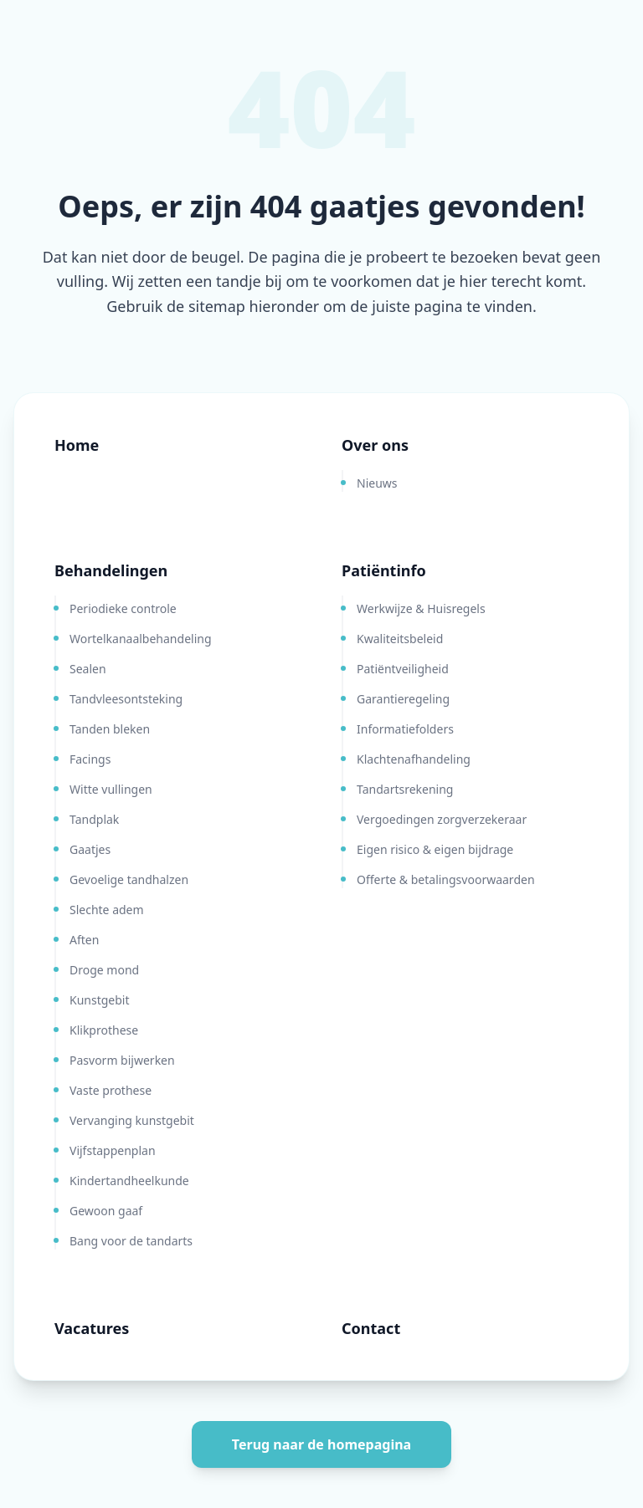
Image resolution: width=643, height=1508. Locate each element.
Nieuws (377, 483)
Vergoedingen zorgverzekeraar (442, 819)
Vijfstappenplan (112, 1150)
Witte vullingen (110, 789)
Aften (84, 940)
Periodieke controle (123, 608)
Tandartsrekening (405, 789)
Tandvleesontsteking (126, 699)
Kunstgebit (99, 1000)
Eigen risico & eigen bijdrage (435, 849)
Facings (90, 759)
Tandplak (94, 819)
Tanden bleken (109, 729)
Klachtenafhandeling (414, 759)
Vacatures (91, 1328)
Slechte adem (106, 910)
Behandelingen (110, 570)
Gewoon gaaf (105, 1211)
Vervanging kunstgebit (131, 1120)
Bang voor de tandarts (131, 1241)
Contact (371, 1328)
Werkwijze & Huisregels (421, 608)
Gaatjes (90, 849)
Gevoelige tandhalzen (128, 879)
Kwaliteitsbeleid (400, 639)
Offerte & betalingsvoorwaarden (446, 879)
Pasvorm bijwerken (122, 1060)
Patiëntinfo (384, 570)
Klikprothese (103, 1030)
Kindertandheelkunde (129, 1181)
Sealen (87, 669)
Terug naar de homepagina (321, 1444)
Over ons (375, 445)
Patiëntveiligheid (403, 669)
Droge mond (104, 970)
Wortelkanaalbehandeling (140, 639)
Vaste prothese (110, 1090)
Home (76, 445)
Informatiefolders (405, 729)
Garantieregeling (403, 699)
